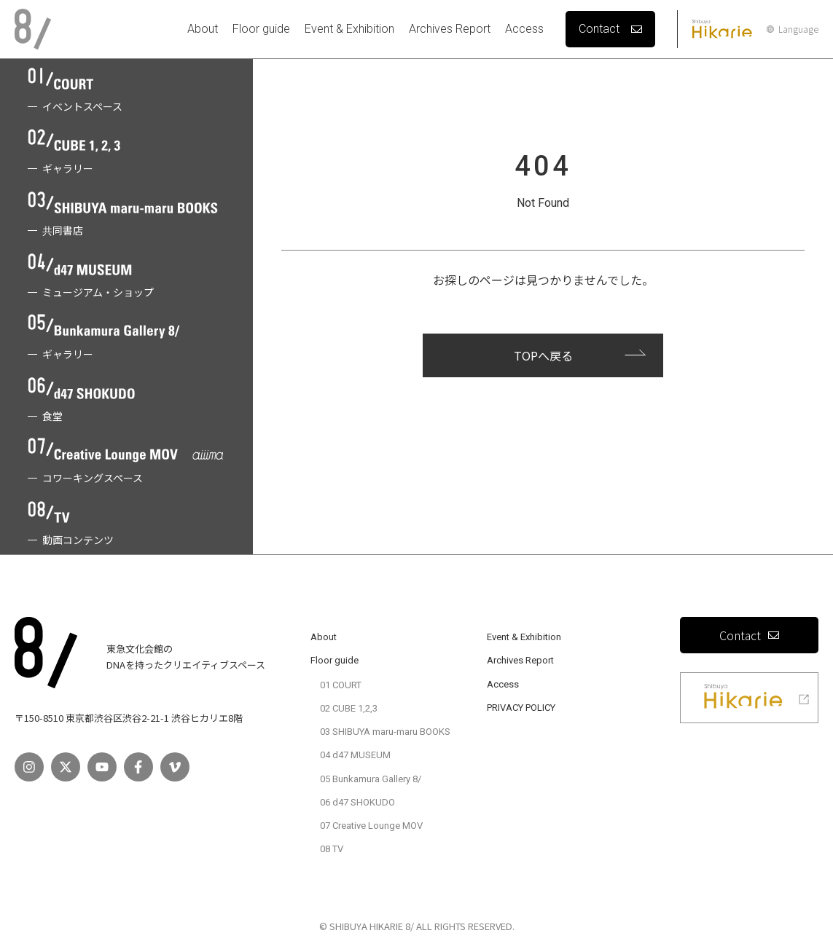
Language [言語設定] (792, 29)
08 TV (331, 848)
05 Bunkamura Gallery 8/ (370, 778)
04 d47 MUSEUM (355, 754)
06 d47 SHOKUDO (357, 802)
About (202, 29)
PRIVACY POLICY (521, 707)
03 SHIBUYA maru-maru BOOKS (385, 731)
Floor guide (261, 29)
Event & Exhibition (349, 29)
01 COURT (340, 685)
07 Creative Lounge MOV (371, 825)
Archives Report (449, 29)
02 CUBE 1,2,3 (349, 708)
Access (524, 29)
